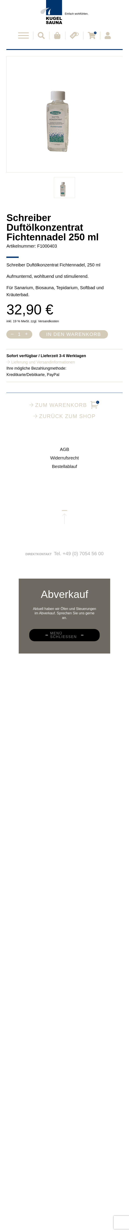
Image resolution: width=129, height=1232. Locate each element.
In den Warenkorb (73, 334)
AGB (64, 453)
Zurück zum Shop (64, 416)
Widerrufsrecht (64, 462)
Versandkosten (48, 321)
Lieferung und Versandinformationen (43, 362)
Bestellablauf (64, 470)
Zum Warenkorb (64, 405)
